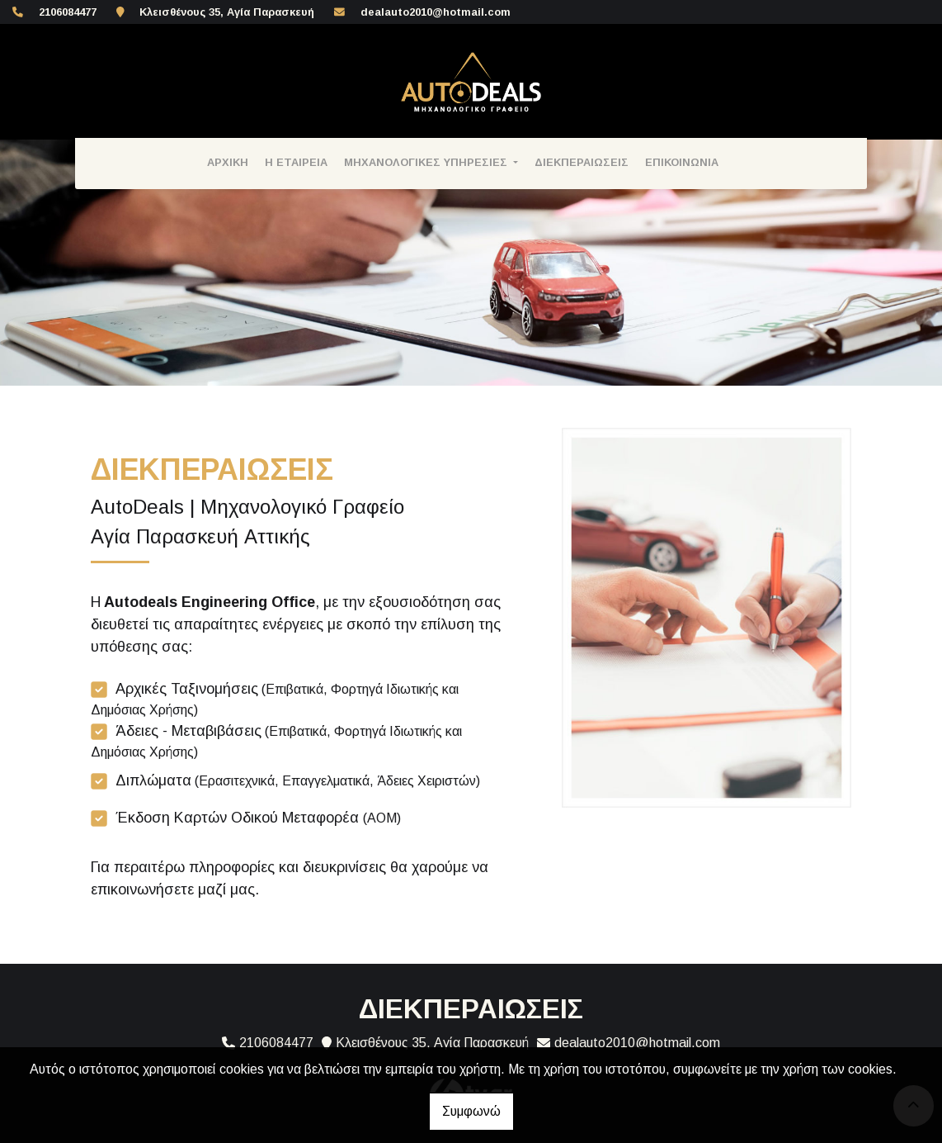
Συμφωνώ (471, 1111)
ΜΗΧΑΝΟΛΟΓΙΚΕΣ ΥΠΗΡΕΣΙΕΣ (427, 162)
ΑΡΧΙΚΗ (227, 162)
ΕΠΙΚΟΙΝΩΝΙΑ (681, 162)
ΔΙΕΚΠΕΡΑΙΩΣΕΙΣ (582, 162)
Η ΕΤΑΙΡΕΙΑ (296, 162)
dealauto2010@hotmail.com (435, 12)
